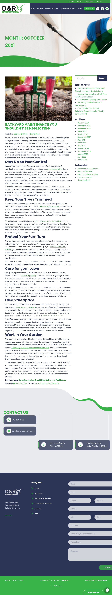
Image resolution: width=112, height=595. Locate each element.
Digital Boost (102, 580)
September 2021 (84, 137)
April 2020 (82, 157)
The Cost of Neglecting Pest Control (92, 100)
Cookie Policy (65, 580)
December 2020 (84, 151)
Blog (36, 513)
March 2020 (82, 160)
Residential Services (52, 9)
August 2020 (83, 154)
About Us (40, 9)
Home (33, 9)
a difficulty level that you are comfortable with (30, 348)
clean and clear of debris (52, 316)
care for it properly (28, 276)
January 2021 (83, 148)
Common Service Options (88, 169)
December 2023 (84, 126)
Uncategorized (84, 180)
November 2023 (84, 129)
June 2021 (82, 143)
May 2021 (81, 146)
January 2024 (83, 123)
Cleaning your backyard (26, 307)
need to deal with (54, 169)
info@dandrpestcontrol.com (23, 419)
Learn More (8, 531)
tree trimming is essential (48, 206)
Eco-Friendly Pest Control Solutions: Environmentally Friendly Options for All (89, 111)
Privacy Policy (44, 580)
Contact (79, 9)
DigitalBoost (35, 134)
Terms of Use (55, 580)
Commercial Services (68, 9)
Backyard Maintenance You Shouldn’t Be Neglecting (31, 126)
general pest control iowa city (47, 383)
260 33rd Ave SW (96, 427)
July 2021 (81, 140)
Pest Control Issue (85, 172)
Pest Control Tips (20, 383)
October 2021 (83, 134)
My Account (89, 9)
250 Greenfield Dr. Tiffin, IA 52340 (57, 427)
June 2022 (82, 131)
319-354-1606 (18, 408)
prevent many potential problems (48, 221)
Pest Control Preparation (88, 174)
